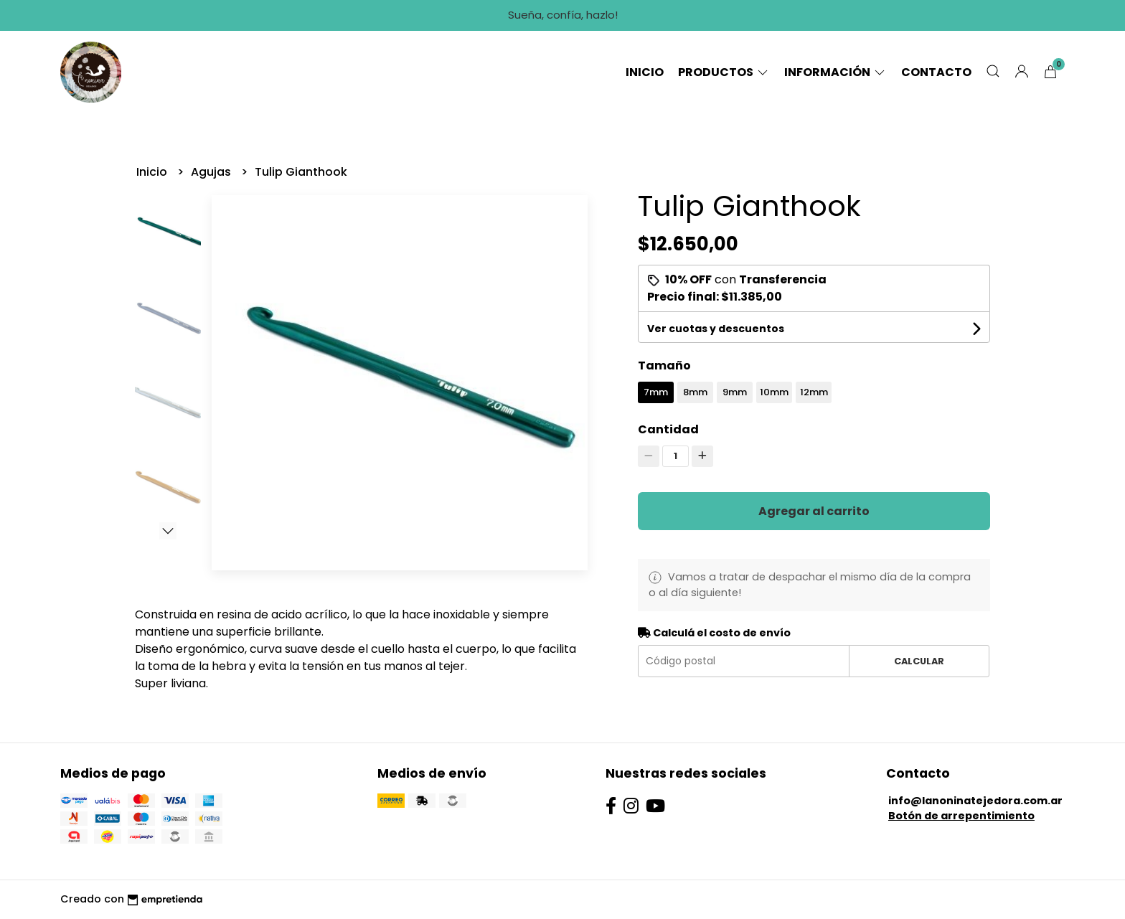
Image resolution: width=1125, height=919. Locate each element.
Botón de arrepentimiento (961, 816)
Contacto (936, 72)
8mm (695, 392)
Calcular (919, 661)
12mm (814, 392)
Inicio (645, 72)
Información (835, 72)
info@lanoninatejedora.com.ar (975, 800)
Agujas (212, 172)
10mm (774, 392)
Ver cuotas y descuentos (715, 328)
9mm (734, 392)
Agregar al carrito (814, 511)
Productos (724, 72)
